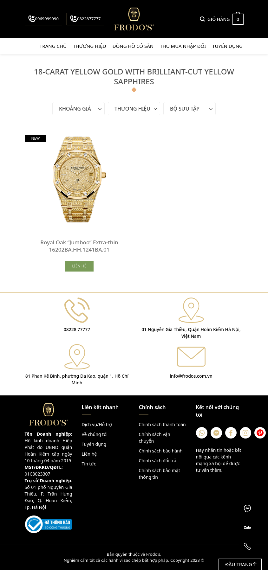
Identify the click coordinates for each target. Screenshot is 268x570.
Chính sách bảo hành (161, 451)
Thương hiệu (89, 46)
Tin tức (89, 464)
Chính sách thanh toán (162, 424)
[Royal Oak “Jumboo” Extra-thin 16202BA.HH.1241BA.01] (79, 179)
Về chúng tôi (95, 434)
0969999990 (43, 18)
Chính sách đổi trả (157, 461)
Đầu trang (241, 564)
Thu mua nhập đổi (183, 46)
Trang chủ (53, 46)
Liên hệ (89, 454)
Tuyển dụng (227, 46)
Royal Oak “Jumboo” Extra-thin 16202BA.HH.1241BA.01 (79, 246)
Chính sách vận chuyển (154, 437)
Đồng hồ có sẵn (133, 46)
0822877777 (85, 18)
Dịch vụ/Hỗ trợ (97, 424)
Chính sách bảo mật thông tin (159, 473)
